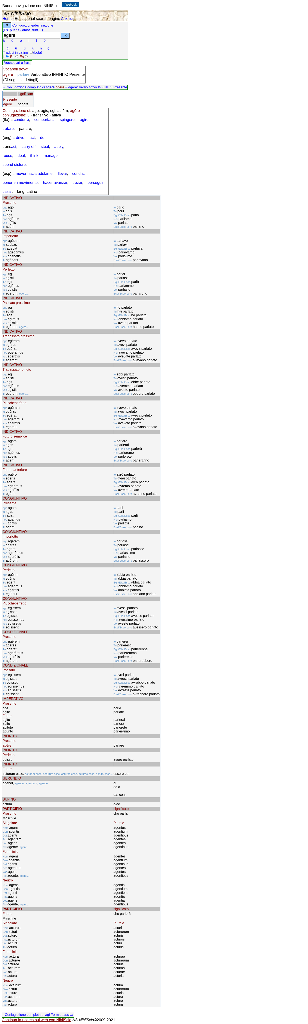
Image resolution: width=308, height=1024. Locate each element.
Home (7, 18)
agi (47, 1015)
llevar (62, 173)
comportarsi (44, 120)
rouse (7, 155)
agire (84, 120)
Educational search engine (37, 18)
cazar (7, 191)
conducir (79, 173)
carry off (29, 146)
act (32, 137)
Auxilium (68, 18)
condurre (21, 120)
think (34, 155)
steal (45, 146)
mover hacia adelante (34, 173)
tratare (8, 129)
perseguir (95, 182)
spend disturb (14, 164)
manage (51, 155)
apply (58, 146)
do (42, 137)
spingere (67, 120)
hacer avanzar (55, 182)
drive (20, 137)
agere (50, 87)
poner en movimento (20, 182)
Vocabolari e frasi (17, 62)
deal (21, 155)
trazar (77, 182)
